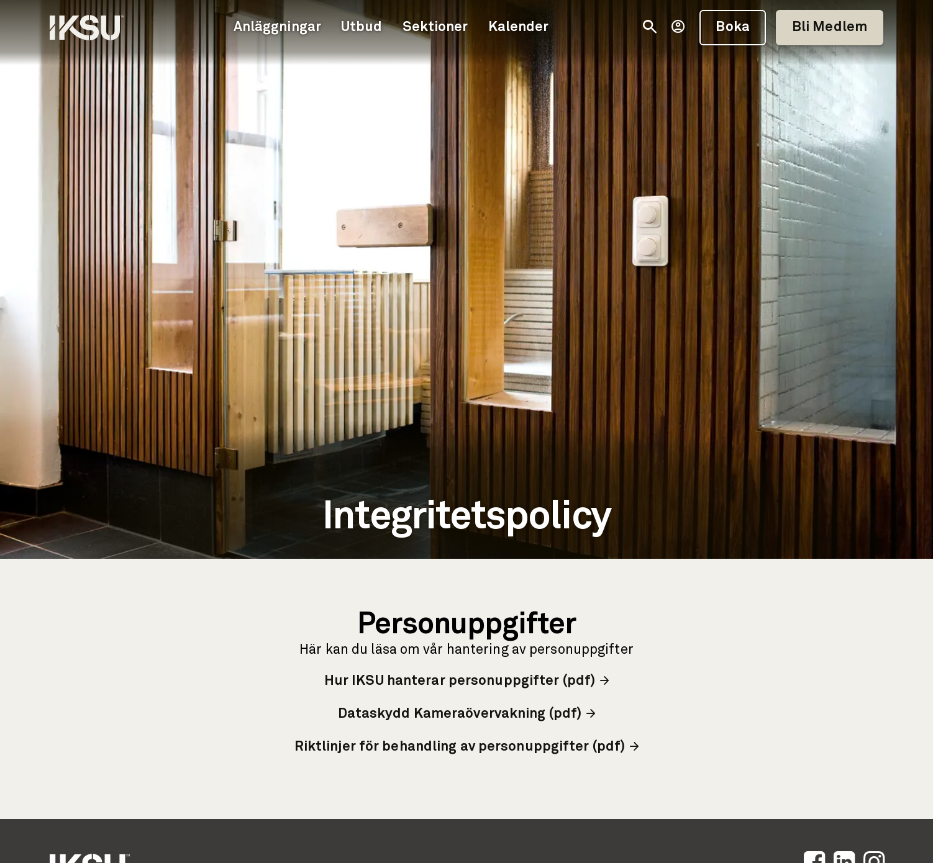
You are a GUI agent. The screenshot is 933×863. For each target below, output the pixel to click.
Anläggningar (277, 27)
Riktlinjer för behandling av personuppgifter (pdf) (466, 747)
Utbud (362, 27)
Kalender (518, 27)
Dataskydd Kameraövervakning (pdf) (467, 714)
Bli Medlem (829, 27)
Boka (732, 27)
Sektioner (435, 27)
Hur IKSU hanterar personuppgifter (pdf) (466, 681)
